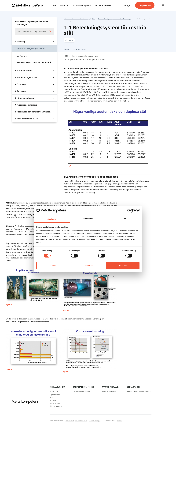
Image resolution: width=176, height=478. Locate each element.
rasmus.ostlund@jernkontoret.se (139, 391)
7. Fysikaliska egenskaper (26, 104)
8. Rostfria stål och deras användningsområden (36, 111)
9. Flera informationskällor (26, 118)
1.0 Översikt (22, 56)
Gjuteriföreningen (94, 421)
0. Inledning (20, 41)
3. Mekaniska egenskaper (26, 77)
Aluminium (54, 391)
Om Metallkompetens (82, 5)
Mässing (53, 400)
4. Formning (20, 84)
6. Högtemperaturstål (24, 98)
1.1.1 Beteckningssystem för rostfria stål (81, 55)
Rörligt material (56, 406)
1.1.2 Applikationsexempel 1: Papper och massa (84, 59)
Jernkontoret (70, 421)
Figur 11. (71, 165)
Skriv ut (69, 40)
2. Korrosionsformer (24, 70)
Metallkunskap (59, 5)
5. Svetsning (20, 91)
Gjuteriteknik (55, 394)
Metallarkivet (55, 403)
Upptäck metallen (103, 5)
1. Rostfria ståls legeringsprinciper (30, 48)
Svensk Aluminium (81, 421)
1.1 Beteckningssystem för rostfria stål (34, 62)
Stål (51, 397)
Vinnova (119, 421)
